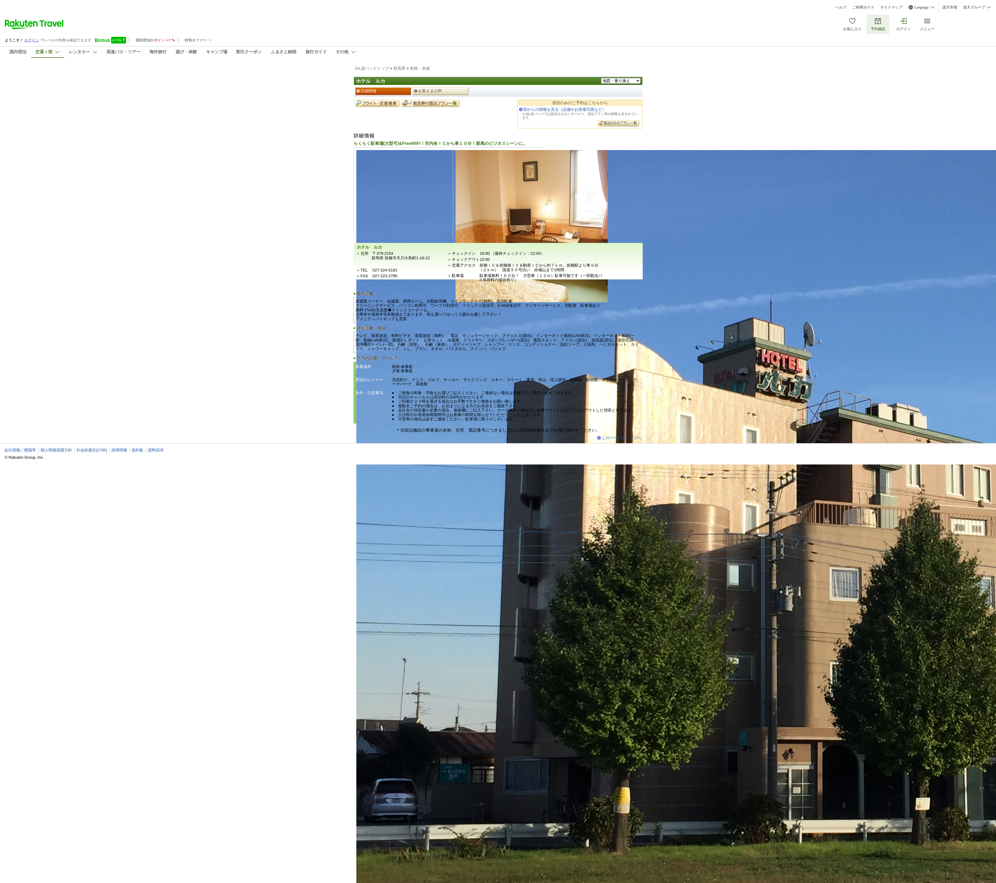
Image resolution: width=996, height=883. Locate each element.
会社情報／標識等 (20, 450)
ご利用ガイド (863, 7)
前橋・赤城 (420, 68)
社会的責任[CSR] (91, 450)
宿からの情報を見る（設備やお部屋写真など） (564, 109)
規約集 (137, 450)
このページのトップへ (621, 438)
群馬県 (399, 68)
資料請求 (156, 450)
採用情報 (119, 450)
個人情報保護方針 (56, 450)
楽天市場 (949, 7)
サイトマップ (891, 7)
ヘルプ (840, 7)
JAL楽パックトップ (372, 68)
